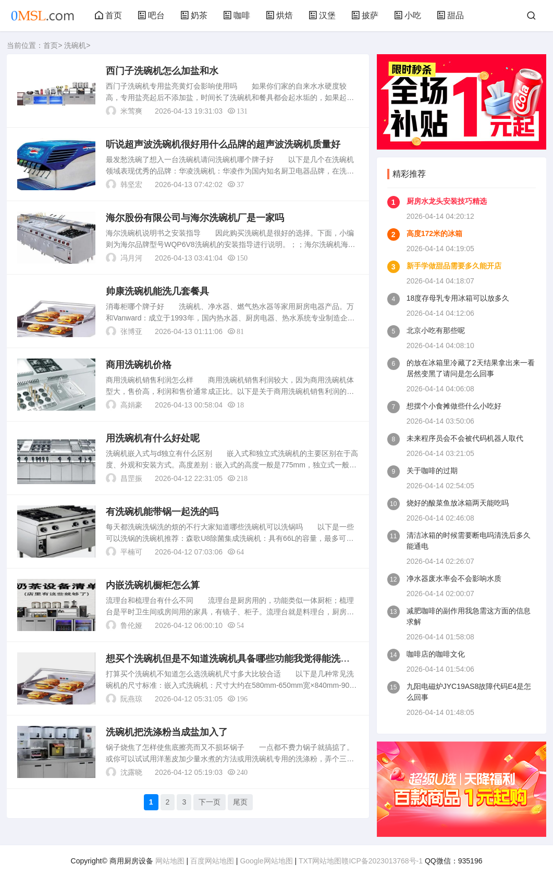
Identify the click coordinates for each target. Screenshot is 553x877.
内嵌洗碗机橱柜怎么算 (153, 585)
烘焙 (279, 15)
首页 (108, 15)
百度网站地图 (212, 861)
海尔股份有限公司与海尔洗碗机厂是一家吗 (195, 218)
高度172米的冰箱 (434, 233)
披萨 (364, 15)
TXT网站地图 (320, 861)
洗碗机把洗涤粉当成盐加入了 (167, 732)
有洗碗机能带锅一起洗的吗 (162, 512)
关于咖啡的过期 (432, 470)
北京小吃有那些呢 (436, 330)
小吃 (407, 15)
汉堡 (322, 15)
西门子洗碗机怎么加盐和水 (162, 71)
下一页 (209, 802)
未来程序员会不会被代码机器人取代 (465, 438)
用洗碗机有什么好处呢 (153, 438)
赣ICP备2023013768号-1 (382, 861)
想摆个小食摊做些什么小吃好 (454, 406)
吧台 (151, 15)
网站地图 (170, 861)
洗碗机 (75, 45)
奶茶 (193, 15)
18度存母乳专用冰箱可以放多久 (458, 298)
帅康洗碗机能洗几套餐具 (157, 291)
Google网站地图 (266, 861)
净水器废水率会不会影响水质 (454, 578)
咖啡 (236, 15)
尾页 (240, 802)
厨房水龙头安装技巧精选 (447, 201)
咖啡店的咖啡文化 (436, 654)
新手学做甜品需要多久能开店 (454, 266)
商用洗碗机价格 (138, 365)
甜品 (450, 15)
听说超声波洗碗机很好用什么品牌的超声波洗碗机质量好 (223, 144)
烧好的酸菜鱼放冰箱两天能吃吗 (458, 503)
